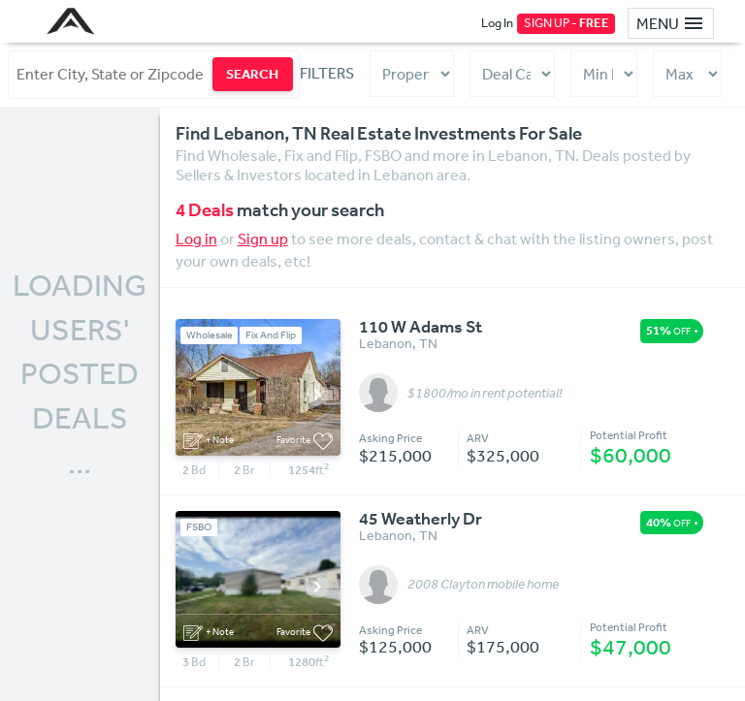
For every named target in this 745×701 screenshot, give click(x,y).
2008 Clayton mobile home (483, 584)
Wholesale (209, 335)
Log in (196, 238)
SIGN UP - (566, 23)
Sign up (263, 238)
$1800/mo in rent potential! (484, 393)
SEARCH (252, 73)
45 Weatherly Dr (420, 519)
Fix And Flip (270, 335)
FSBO (199, 527)
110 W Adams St (420, 327)
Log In (497, 23)
